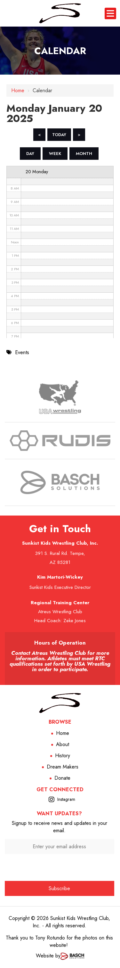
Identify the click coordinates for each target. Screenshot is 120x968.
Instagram (66, 799)
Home (17, 90)
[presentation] (59, 866)
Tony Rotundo (50, 937)
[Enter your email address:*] (59, 846)
